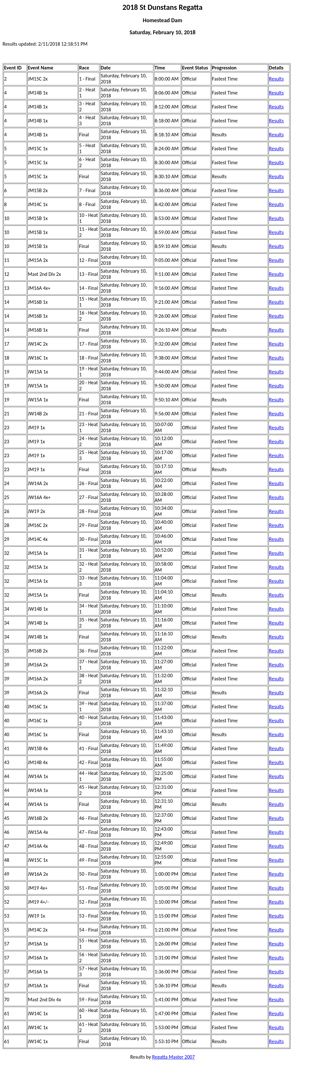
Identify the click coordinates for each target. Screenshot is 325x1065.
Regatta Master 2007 (173, 1057)
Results (276, 79)
